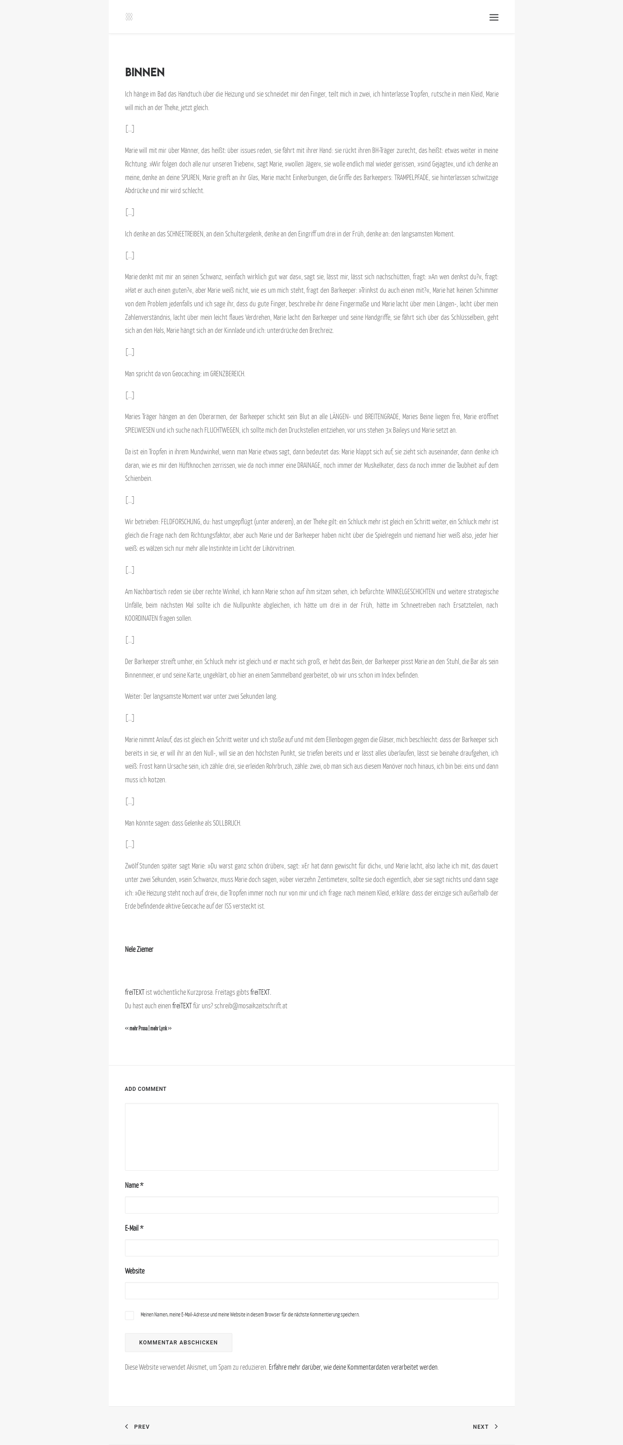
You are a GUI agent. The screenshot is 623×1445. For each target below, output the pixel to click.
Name (134, 1185)
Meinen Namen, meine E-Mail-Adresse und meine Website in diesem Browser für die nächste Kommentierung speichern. (250, 1314)
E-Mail (134, 1228)
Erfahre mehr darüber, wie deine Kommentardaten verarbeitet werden (353, 1366)
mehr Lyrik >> (160, 1028)
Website (134, 1270)
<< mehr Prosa (136, 1028)
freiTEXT (134, 992)
